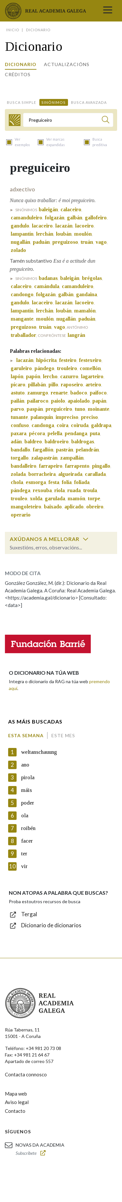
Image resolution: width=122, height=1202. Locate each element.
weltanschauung (39, 752)
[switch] (85, 539)
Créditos (18, 74)
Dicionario (20, 64)
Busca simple (21, 102)
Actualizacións (66, 64)
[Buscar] (105, 120)
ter (24, 853)
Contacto (15, 1111)
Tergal (29, 914)
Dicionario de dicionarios (51, 925)
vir (24, 866)
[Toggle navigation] (107, 10)
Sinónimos (53, 102)
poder (27, 803)
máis (26, 790)
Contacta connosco (26, 1074)
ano (25, 765)
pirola (27, 777)
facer (27, 841)
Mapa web (16, 1094)
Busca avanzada (89, 102)
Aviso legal (17, 1102)
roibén (28, 828)
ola (24, 815)
